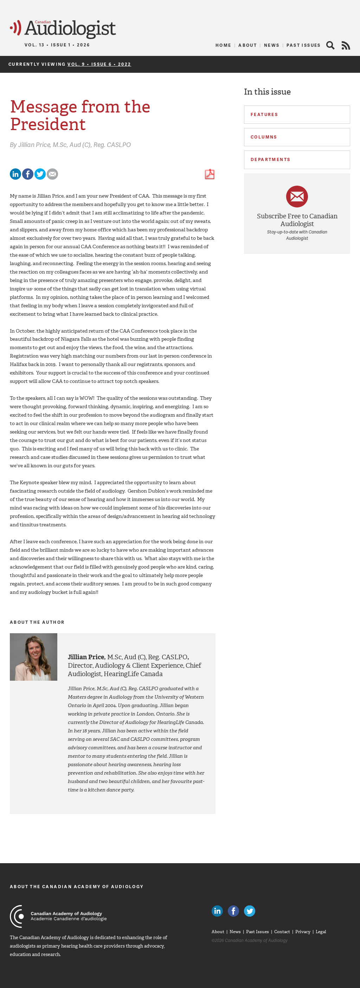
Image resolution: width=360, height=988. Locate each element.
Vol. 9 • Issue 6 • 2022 (99, 64)
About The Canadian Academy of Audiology (77, 887)
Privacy (302, 932)
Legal (321, 932)
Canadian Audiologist (63, 29)
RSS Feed (346, 45)
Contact (282, 932)
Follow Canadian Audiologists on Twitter (249, 911)
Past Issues (304, 45)
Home (224, 45)
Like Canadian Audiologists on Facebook (233, 911)
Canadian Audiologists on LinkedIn (217, 911)
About (247, 45)
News (272, 45)
